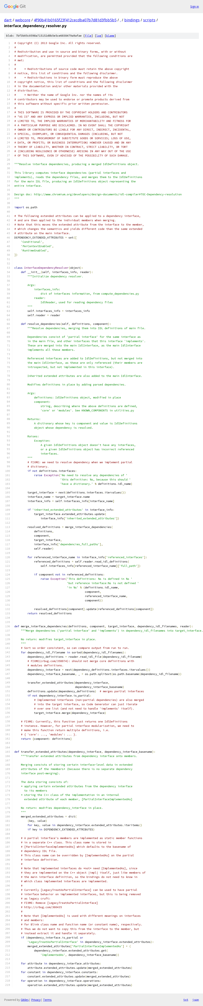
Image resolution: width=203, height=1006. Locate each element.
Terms (47, 1000)
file (88, 35)
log (98, 35)
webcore (22, 19)
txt (185, 999)
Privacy (36, 1000)
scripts (149, 19)
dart (8, 19)
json (195, 999)
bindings (132, 19)
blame (110, 35)
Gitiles (25, 1000)
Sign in (194, 6)
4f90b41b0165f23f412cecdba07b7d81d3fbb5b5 (75, 19)
